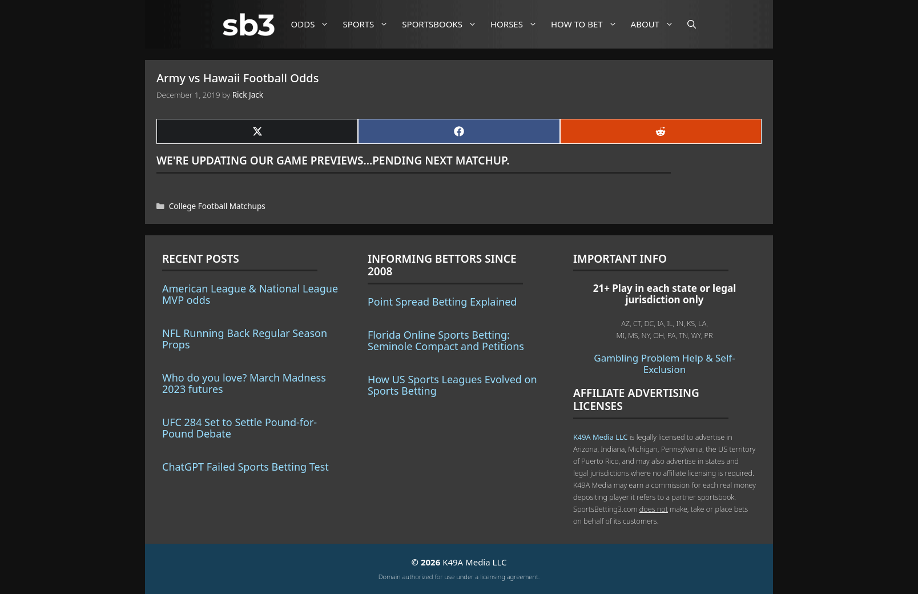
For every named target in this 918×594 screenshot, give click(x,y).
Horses (518, 24)
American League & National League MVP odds (250, 294)
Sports (370, 24)
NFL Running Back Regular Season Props (244, 338)
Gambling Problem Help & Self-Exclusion (664, 363)
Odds (314, 24)
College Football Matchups (217, 205)
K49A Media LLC (600, 437)
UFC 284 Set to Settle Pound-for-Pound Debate (239, 427)
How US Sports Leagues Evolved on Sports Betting (452, 385)
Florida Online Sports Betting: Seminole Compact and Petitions (446, 340)
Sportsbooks (443, 24)
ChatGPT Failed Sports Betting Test (245, 466)
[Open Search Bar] (691, 24)
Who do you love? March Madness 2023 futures (244, 383)
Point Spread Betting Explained (442, 301)
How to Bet (588, 24)
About (656, 24)
